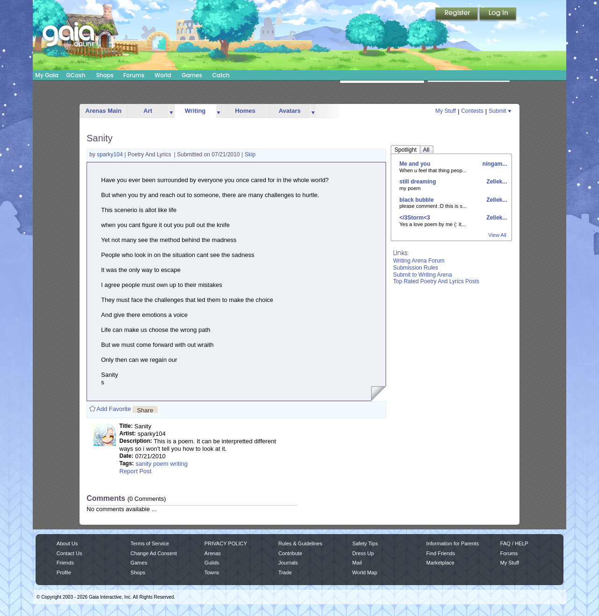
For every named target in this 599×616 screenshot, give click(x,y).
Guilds (212, 562)
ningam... (494, 164)
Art (148, 110)
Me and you (415, 164)
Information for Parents (452, 543)
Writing (195, 110)
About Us (67, 543)
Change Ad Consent (154, 553)
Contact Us (69, 553)
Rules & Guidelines (300, 543)
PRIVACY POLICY (226, 543)
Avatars (289, 110)
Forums (133, 75)
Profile (64, 572)
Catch (221, 75)
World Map (364, 572)
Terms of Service (150, 543)
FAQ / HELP (514, 543)
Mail (357, 562)
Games (192, 75)
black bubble (417, 200)
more (171, 111)
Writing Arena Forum (419, 260)
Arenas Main (103, 110)
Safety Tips (365, 543)
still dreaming (418, 181)
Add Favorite (113, 408)
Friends (65, 562)
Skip (250, 154)
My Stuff (445, 111)
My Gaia (46, 75)
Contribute (290, 553)
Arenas (213, 553)
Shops (104, 75)
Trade (285, 572)
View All (497, 235)
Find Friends (440, 553)
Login (498, 14)
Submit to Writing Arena (422, 274)
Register (457, 14)
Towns (212, 572)
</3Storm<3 (415, 217)
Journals (288, 562)
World (162, 75)
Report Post (135, 471)
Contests (472, 111)
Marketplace (440, 562)
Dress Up (363, 553)
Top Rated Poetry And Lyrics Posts (436, 281)
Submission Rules (415, 267)
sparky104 (110, 154)
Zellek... (496, 181)
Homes (245, 110)
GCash (76, 75)
